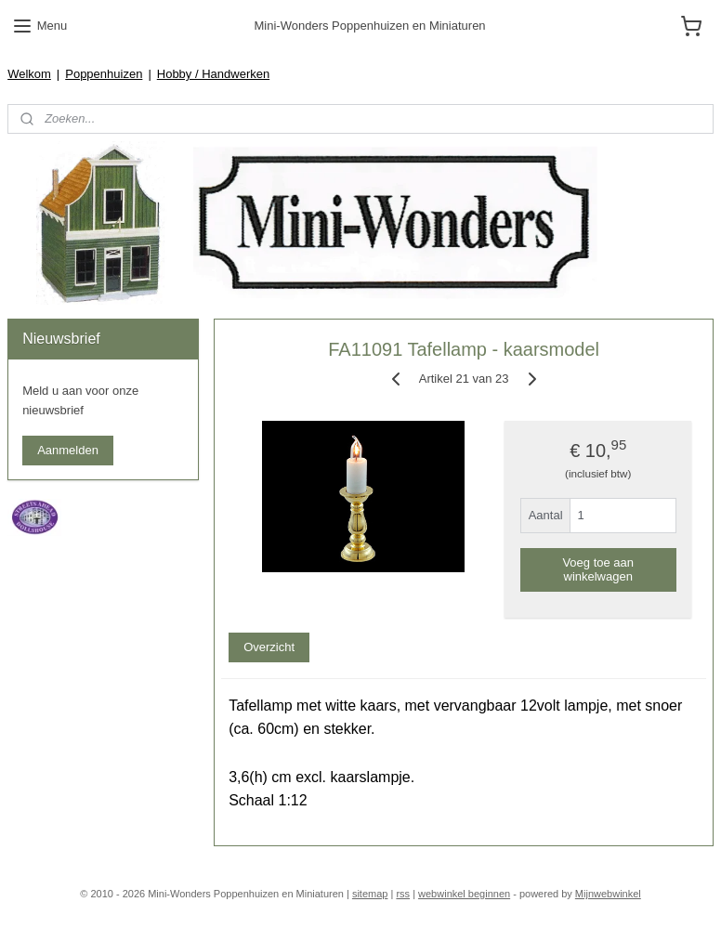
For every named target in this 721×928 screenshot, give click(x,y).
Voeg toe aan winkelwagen (598, 569)
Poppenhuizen (103, 74)
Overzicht (269, 648)
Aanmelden (67, 450)
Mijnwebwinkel (608, 893)
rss (403, 893)
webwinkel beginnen (464, 893)
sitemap (370, 893)
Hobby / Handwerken (213, 74)
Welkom (29, 74)
